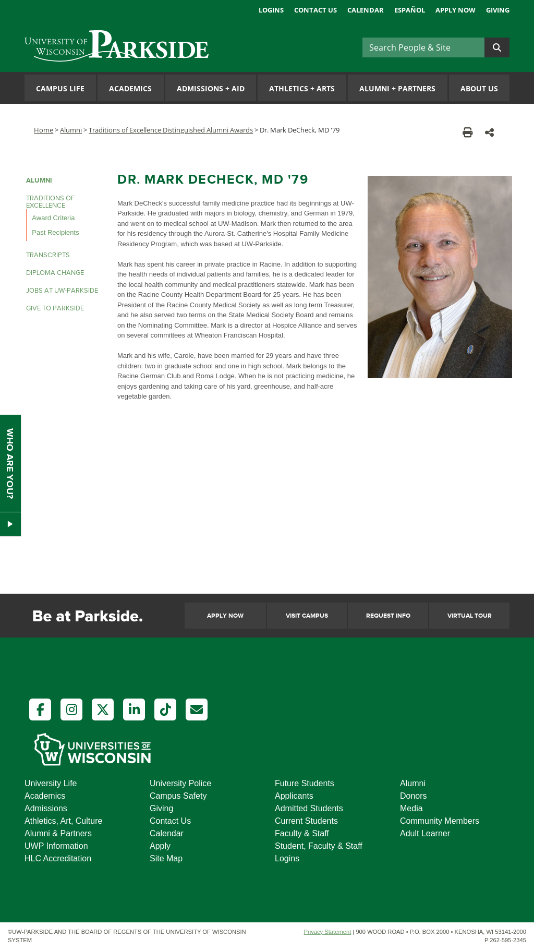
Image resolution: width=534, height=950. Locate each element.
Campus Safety (178, 795)
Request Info (388, 616)
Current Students (306, 820)
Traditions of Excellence (50, 202)
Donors (413, 795)
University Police (180, 783)
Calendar (365, 10)
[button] (489, 132)
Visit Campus (307, 616)
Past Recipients (55, 232)
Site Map (166, 858)
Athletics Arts (302, 88)
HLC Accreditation (58, 858)
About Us (479, 88)
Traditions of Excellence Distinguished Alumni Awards (171, 130)
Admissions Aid (211, 88)
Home (43, 130)
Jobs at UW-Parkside (62, 290)
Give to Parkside (55, 308)
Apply (160, 845)
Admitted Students (309, 808)
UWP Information (56, 845)
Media (411, 808)
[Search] (423, 47)
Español (409, 10)
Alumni (71, 130)
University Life (51, 783)
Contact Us (315, 10)
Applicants (294, 795)
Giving (497, 10)
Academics (130, 88)
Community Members (439, 820)
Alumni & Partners (58, 833)
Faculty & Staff (302, 833)
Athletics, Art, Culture (63, 820)
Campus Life (60, 88)
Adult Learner (425, 833)
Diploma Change (55, 273)
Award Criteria (53, 218)
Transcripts (48, 255)
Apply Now (455, 10)
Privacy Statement (327, 932)
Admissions (46, 808)
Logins (271, 10)
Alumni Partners (397, 88)
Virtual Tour (469, 616)
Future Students (304, 783)
